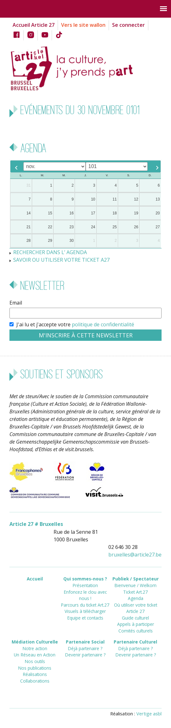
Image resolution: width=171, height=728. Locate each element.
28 (28, 240)
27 (158, 227)
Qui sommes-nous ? (85, 579)
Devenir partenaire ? (85, 655)
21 (28, 227)
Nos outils (35, 661)
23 (72, 227)
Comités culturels (135, 631)
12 (136, 199)
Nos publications (34, 668)
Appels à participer (135, 624)
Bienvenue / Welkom (135, 585)
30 (72, 240)
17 (93, 213)
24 (93, 227)
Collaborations (34, 681)
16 (72, 213)
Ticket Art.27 (135, 592)
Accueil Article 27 (33, 24)
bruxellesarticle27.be (135, 554)
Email (15, 302)
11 (114, 199)
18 (114, 213)
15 (50, 213)
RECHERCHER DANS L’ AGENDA (50, 252)
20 (158, 213)
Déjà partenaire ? (85, 648)
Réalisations (35, 674)
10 (93, 199)
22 (50, 227)
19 (136, 213)
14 (28, 213)
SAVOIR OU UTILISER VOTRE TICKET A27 (61, 259)
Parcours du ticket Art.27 (85, 605)
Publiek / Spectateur (135, 579)
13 (158, 199)
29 (50, 240)
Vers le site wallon (83, 24)
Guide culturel (135, 618)
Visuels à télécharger (85, 611)
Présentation (85, 585)
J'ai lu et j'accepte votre (75, 324)
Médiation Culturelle (35, 642)
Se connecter (128, 24)
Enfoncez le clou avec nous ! (85, 595)
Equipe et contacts (85, 618)
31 (28, 185)
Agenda (135, 598)
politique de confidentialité (103, 324)
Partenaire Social (85, 642)
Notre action (34, 648)
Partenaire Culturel (135, 642)
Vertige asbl (149, 713)
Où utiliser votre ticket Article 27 (135, 608)
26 (136, 227)
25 (114, 227)
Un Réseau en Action (34, 655)
